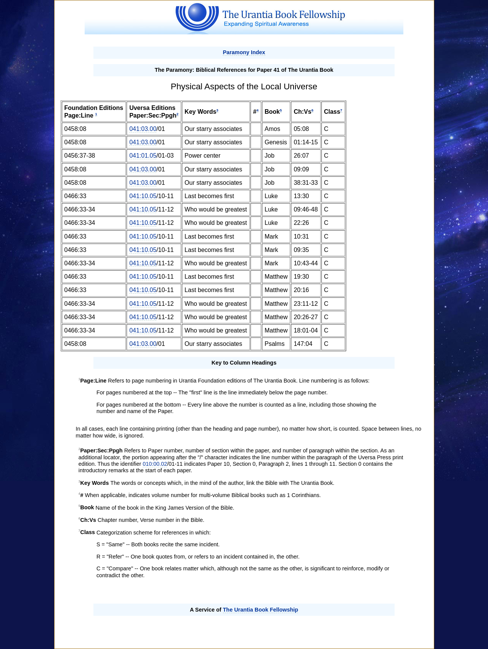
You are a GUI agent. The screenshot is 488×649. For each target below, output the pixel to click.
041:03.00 (142, 129)
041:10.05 (142, 196)
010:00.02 (155, 464)
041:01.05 (142, 155)
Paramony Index (244, 52)
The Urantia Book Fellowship (261, 610)
